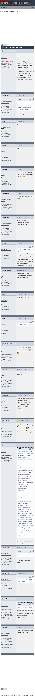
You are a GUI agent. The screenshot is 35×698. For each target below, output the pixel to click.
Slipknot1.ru (4, 7)
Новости (17, 11)
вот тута (19, 632)
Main (12, 11)
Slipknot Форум (5, 11)
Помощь (32, 7)
